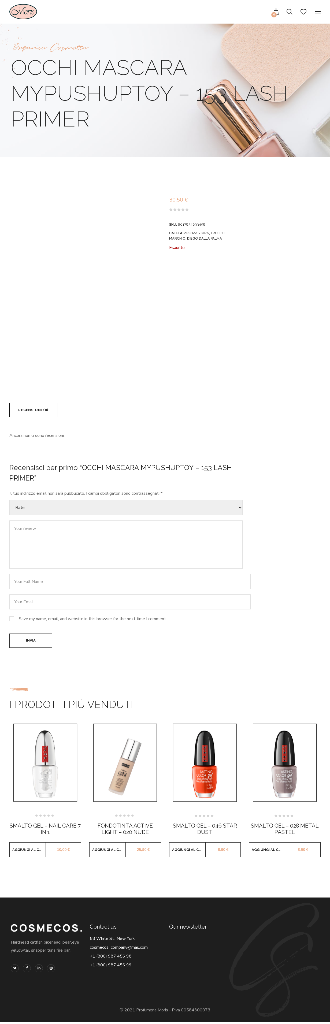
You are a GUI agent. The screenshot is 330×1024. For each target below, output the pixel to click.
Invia (31, 642)
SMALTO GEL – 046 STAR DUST (205, 830)
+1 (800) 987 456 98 (111, 958)
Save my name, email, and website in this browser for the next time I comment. (93, 620)
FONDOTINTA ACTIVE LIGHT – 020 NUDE (125, 830)
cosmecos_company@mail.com (119, 949)
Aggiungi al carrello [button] (29, 852)
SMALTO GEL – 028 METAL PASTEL (285, 830)
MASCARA (200, 233)
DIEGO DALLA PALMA (204, 238)
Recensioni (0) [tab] (35, 410)
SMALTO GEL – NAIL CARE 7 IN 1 (45, 830)
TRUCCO (218, 233)
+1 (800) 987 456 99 (111, 967)
